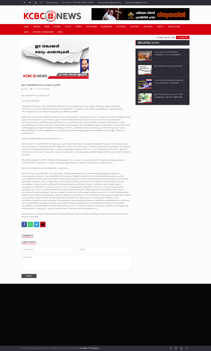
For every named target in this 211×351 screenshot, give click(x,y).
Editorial (121, 27)
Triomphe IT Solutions (89, 348)
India (47, 27)
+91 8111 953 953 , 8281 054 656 (78, 2)
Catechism (91, 27)
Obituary (148, 27)
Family (78, 27)
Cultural (134, 27)
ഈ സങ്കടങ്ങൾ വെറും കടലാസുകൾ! (41, 85)
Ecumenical (106, 27)
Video (60, 32)
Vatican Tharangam (43, 32)
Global (57, 27)
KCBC (26, 89)
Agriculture (174, 27)
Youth (68, 27)
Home (26, 27)
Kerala (36, 27)
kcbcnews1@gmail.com (109, 2)
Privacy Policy (52, 2)
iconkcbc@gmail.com (136, 2)
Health (160, 27)
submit (29, 276)
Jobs (26, 32)
